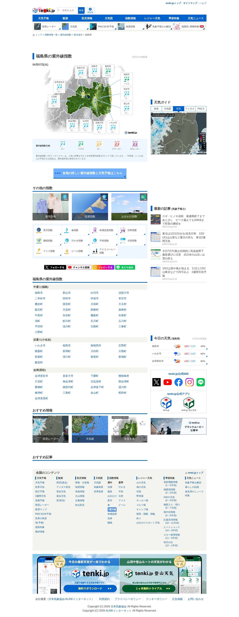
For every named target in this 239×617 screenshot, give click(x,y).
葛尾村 (95, 356)
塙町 (37, 321)
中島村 (39, 315)
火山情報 (79, 496)
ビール (122, 505)
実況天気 (61, 491)
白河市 (95, 292)
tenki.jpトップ (173, 3)
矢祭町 (122, 315)
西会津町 (124, 381)
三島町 (67, 392)
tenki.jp (44, 11)
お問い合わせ (196, 599)
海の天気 (141, 487)
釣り (138, 518)
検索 (81, 10)
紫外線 (112, 509)
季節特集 (174, 18)
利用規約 (104, 599)
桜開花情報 (173, 491)
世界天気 (39, 487)
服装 (110, 491)
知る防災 (79, 505)
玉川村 (122, 321)
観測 (65, 18)
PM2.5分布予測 (43, 514)
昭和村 (122, 392)
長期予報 (39, 500)
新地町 (122, 356)
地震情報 (79, 487)
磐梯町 (39, 387)
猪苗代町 (68, 387)
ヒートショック (173, 529)
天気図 (109, 18)
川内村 (95, 351)
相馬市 (67, 345)
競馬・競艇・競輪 (145, 514)
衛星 (156, 108)
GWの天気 (173, 499)
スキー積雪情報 (173, 536)
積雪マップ (41, 509)
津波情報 (79, 491)
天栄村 (67, 309)
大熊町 (122, 351)
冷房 (121, 496)
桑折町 (39, 304)
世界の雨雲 (41, 518)
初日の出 (173, 544)
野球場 (139, 496)
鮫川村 (67, 321)
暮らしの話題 (192, 487)
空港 (138, 491)
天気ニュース (196, 18)
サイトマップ (190, 3)
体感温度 (112, 514)
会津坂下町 (97, 387)
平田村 (39, 326)
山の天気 (141, 482)
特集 (187, 495)
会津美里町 (41, 398)
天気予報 (43, 18)
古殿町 (95, 326)
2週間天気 (40, 496)
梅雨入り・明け (173, 506)
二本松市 (40, 298)
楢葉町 (39, 351)
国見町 (67, 304)
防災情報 (87, 18)
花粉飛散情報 (173, 484)
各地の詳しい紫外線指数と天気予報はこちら (92, 173)
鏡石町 (39, 309)
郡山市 (67, 292)
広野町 (122, 345)
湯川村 (122, 387)
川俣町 (95, 304)
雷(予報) (39, 522)
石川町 (95, 321)
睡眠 (110, 522)
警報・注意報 (82, 482)
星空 (110, 500)
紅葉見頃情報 (173, 521)
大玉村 (122, 304)
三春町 (122, 326)
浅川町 (67, 326)
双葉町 (39, 356)
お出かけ (112, 496)
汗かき (122, 487)
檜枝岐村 (124, 375)
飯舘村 (39, 362)
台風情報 (79, 500)
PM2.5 (201, 108)
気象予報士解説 (193, 482)
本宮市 (122, 298)
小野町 (39, 332)
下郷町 (95, 375)
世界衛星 (98, 491)
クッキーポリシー (156, 599)
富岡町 (67, 351)
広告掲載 (177, 599)
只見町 (39, 381)
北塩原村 (96, 381)
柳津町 (39, 392)
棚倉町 (95, 315)
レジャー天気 (152, 18)
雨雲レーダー (42, 505)
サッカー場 (142, 500)
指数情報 (130, 18)
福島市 (39, 292)
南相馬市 (96, 345)
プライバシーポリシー (128, 599)
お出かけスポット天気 (148, 522)
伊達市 (95, 298)
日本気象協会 (57, 599)
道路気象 (39, 527)
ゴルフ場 (141, 505)
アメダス (189, 108)
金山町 (95, 392)
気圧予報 (39, 491)
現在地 (90, 12)
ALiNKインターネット (78, 599)
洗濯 (110, 487)
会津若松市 (41, 375)
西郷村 (95, 309)
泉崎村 (122, 309)
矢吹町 (67, 315)
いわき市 (40, 345)
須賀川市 (124, 292)
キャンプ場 (142, 509)
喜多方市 (68, 375)
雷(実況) (60, 500)
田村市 (67, 298)
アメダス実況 (63, 487)
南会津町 (68, 381)
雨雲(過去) (61, 482)
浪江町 (67, 356)
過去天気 (61, 496)
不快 (121, 491)
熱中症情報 (173, 514)
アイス (122, 500)
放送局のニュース (194, 491)
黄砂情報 (39, 531)
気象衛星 (98, 487)
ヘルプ (202, 3)
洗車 (110, 518)
